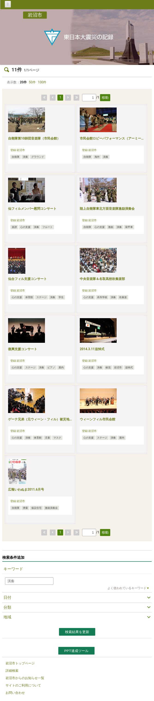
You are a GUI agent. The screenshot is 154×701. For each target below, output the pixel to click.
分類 (7, 607)
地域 (7, 617)
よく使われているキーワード (126, 588)
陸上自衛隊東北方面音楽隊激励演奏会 (107, 208)
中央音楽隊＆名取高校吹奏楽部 (102, 279)
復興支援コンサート (22, 349)
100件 (42, 82)
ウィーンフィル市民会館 (97, 419)
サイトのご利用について (23, 685)
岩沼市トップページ (20, 663)
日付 (7, 597)
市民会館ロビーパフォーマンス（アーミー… (111, 138)
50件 (32, 82)
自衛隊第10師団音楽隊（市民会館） (34, 138)
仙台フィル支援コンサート (27, 279)
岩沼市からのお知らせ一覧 (25, 678)
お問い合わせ (15, 693)
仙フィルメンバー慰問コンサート (32, 208)
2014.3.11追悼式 (92, 349)
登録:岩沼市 (17, 150)
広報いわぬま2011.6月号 (26, 489)
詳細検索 (12, 670)
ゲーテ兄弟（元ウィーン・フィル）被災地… (40, 419)
